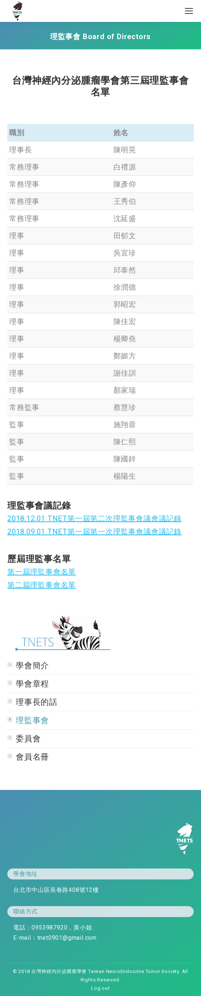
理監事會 (32, 720)
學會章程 (32, 683)
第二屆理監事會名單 (41, 585)
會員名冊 (32, 756)
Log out (100, 988)
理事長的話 (36, 702)
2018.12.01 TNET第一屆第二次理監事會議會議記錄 (94, 518)
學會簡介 (32, 665)
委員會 (28, 738)
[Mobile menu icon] (189, 11)
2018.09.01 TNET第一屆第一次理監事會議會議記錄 (94, 531)
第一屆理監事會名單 (41, 571)
